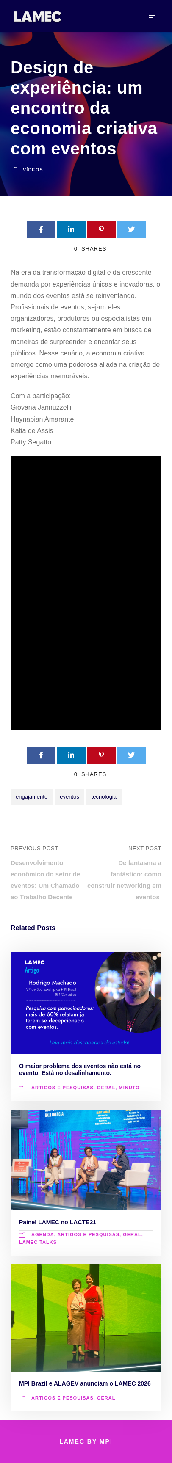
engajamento (31, 796)
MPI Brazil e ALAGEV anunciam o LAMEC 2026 (85, 1383)
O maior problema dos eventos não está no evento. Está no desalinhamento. (80, 1070)
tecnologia (104, 796)
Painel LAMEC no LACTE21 (57, 1222)
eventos (69, 796)
